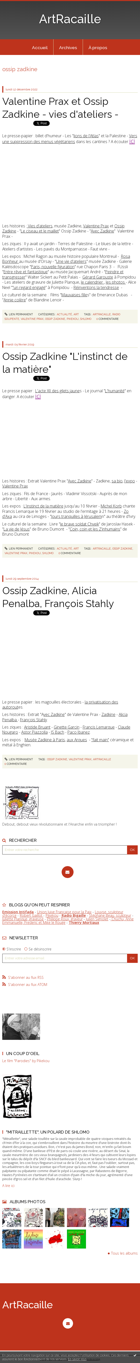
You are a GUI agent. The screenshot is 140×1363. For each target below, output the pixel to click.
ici (132, 141)
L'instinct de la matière (43, 506)
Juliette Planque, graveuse (23, 919)
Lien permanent (19, 314)
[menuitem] (39, 47)
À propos (98, 47)
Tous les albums (124, 1253)
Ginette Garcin (66, 727)
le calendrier (92, 282)
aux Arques (77, 740)
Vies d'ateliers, (40, 226)
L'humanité (115, 391)
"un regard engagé (28, 287)
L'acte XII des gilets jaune (57, 391)
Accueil (40, 47)
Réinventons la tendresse (96, 287)
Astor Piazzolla (34, 732)
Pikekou (52, 915)
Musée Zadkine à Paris (45, 740)
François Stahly (33, 720)
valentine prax (32, 318)
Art (76, 314)
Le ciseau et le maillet (40, 231)
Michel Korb (111, 506)
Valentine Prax (96, 226)
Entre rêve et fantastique (26, 272)
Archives (68, 47)
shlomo (85, 318)
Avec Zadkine (102, 231)
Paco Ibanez (78, 732)
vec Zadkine (54, 714)
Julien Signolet (97, 919)
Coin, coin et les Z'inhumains (95, 529)
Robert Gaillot (31, 915)
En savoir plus (77, 1359)
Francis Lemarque (99, 727)
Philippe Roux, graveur (65, 919)
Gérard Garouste (97, 277)
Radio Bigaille (74, 915)
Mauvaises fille (74, 295)
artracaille (102, 314)
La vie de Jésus (17, 529)
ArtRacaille (70, 19)
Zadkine (108, 714)
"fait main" (100, 740)
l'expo (129, 481)
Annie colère (15, 300)
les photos (116, 282)
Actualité (64, 314)
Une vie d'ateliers (71, 261)
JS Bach (57, 732)
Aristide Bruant (37, 727)
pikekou (73, 318)
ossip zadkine (55, 318)
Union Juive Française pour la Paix (64, 911)
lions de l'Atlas (86, 136)
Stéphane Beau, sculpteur (110, 915)
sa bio (117, 481)
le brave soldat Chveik (79, 524)
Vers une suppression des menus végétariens (69, 138)
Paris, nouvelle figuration (53, 266)
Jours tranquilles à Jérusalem (76, 516)
